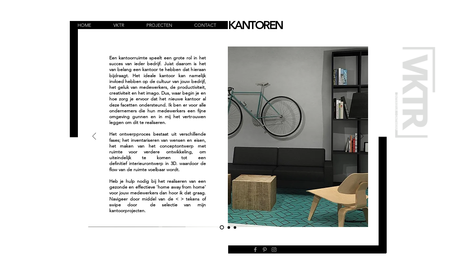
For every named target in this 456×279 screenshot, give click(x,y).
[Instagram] (274, 249)
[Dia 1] (222, 227)
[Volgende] (362, 136)
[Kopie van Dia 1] (229, 227)
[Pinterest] (264, 249)
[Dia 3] (235, 227)
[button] (125, 25)
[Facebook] (255, 249)
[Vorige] (94, 136)
